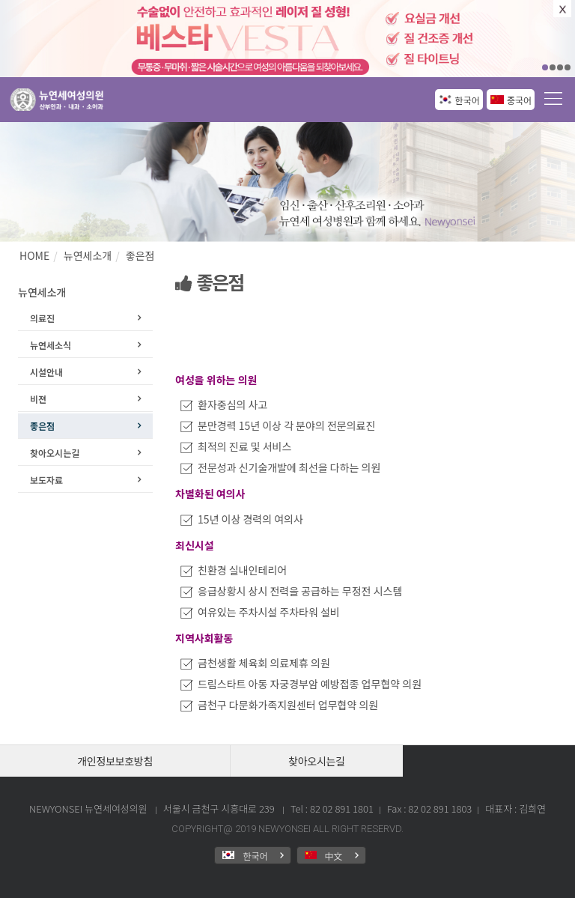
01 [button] (545, 67)
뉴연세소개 (88, 255)
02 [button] (553, 67)
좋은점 (140, 255)
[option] (287, 38)
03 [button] (560, 67)
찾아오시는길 (54, 452)
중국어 (519, 100)
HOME (34, 255)
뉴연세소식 (50, 345)
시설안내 (46, 371)
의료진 (42, 318)
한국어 (467, 100)
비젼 (38, 398)
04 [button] (568, 67)
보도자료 (46, 479)
